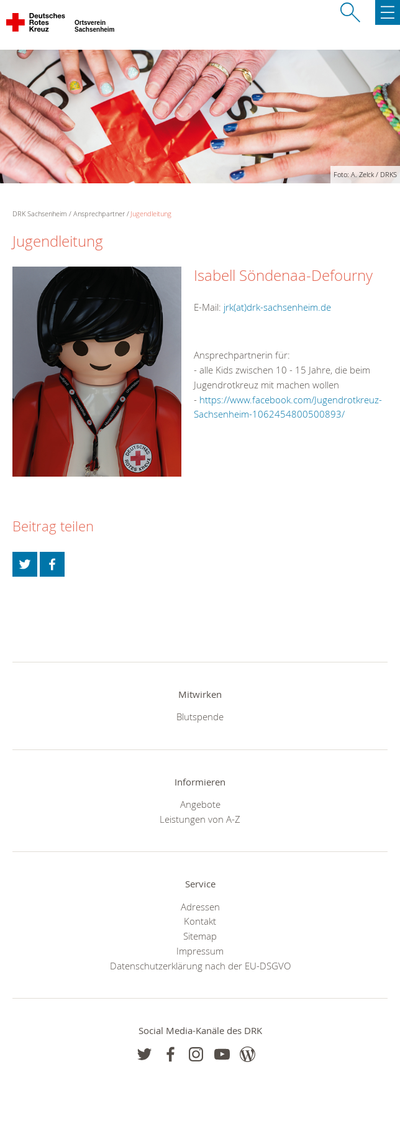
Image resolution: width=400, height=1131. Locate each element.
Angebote (200, 804)
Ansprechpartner (99, 213)
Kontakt (200, 921)
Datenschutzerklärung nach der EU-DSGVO (200, 965)
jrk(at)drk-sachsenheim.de (277, 307)
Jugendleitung (150, 213)
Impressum (200, 951)
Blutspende (200, 716)
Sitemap (200, 936)
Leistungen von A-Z (200, 819)
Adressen (200, 906)
